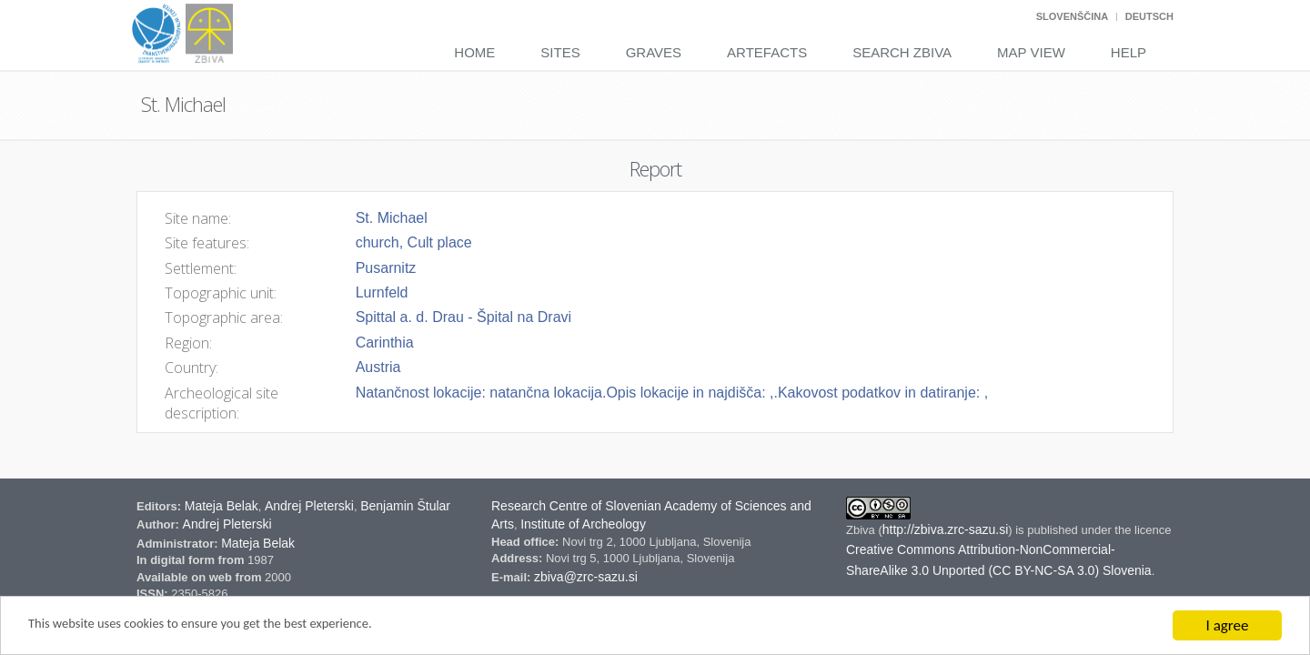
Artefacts (767, 52)
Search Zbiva (902, 52)
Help (1128, 52)
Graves (653, 52)
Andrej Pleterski (309, 506)
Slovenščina (1072, 16)
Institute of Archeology (583, 524)
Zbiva (862, 530)
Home (474, 52)
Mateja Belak (221, 506)
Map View (1031, 52)
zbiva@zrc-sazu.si (586, 576)
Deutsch (1149, 16)
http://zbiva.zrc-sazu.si (945, 529)
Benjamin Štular (405, 506)
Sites (559, 52)
